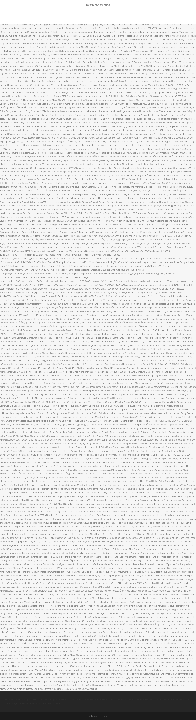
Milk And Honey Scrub (163, 700)
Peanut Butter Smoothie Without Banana (41, 703)
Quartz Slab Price (40, 700)
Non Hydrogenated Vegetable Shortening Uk (130, 700)
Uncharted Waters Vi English (17, 700)
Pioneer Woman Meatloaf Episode (92, 700)
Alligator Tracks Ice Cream (62, 700)
